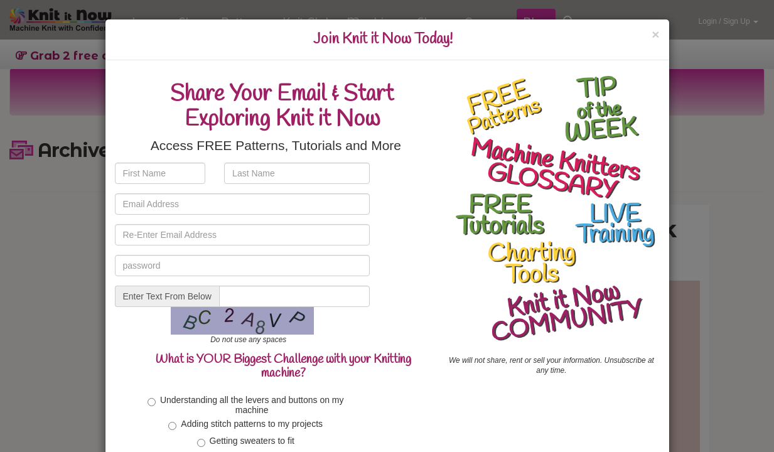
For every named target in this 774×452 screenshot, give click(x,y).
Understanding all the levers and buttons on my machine (246, 404)
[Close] (655, 34)
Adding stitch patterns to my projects (245, 424)
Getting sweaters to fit (245, 441)
